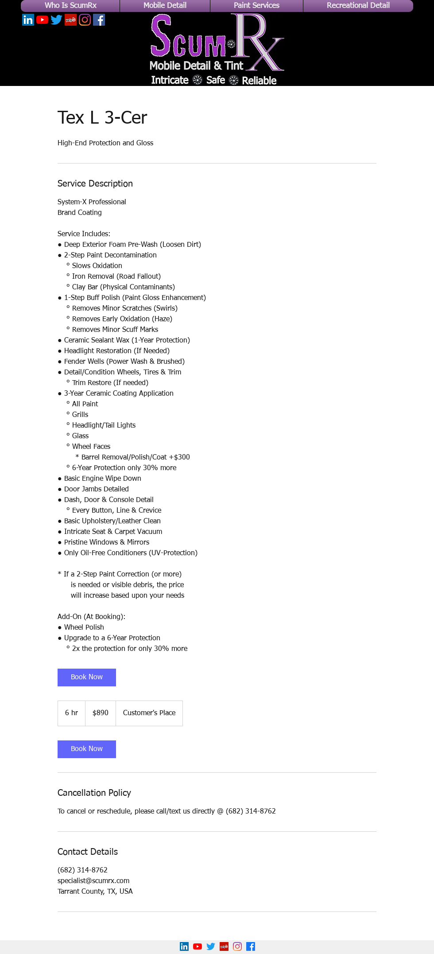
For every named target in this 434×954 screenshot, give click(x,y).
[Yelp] (71, 20)
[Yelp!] (224, 946)
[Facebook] (99, 20)
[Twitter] (56, 20)
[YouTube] (42, 20)
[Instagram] (85, 20)
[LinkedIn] (28, 20)
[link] (87, 677)
